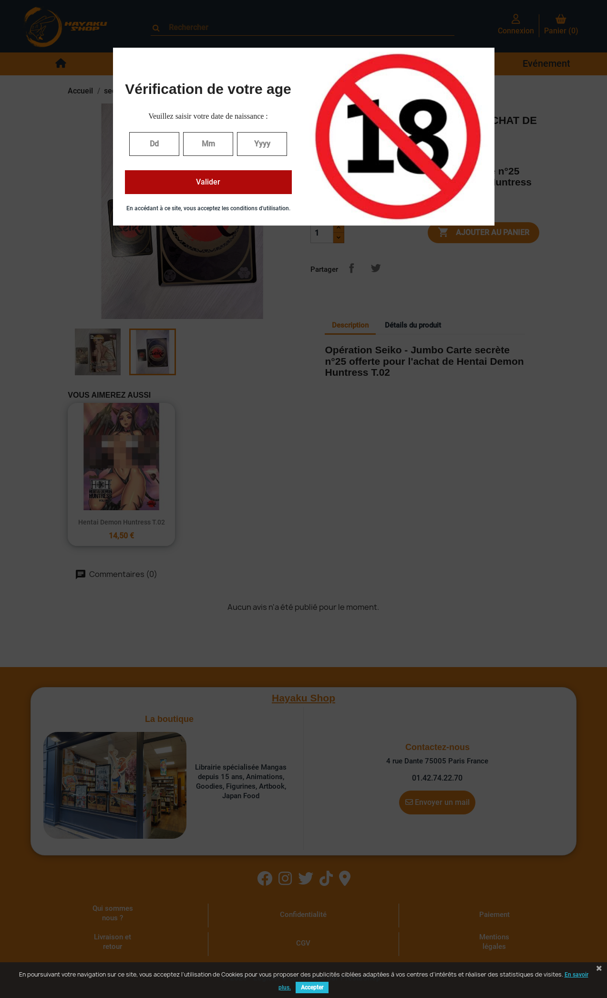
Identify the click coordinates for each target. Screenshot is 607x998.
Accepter (312, 987)
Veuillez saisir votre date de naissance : (208, 116)
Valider (208, 181)
